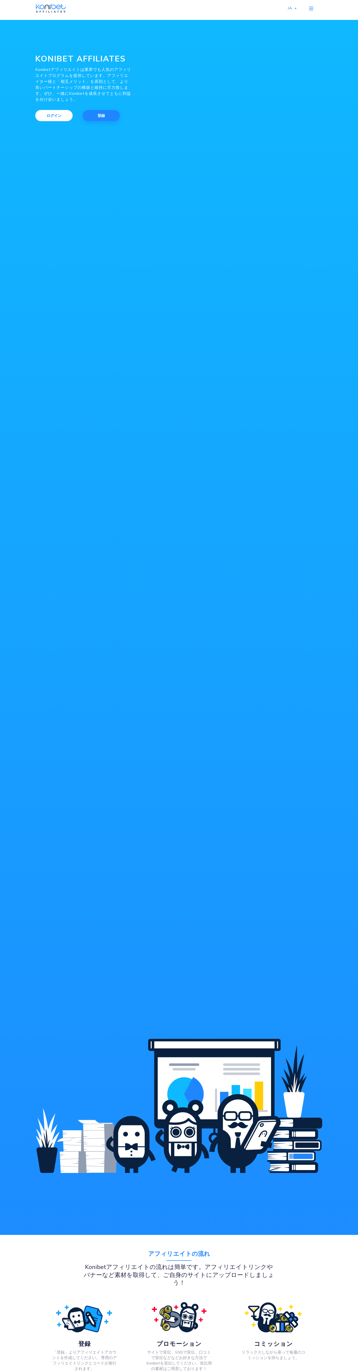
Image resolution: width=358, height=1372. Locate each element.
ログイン (54, 115)
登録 (101, 115)
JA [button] (291, 8)
